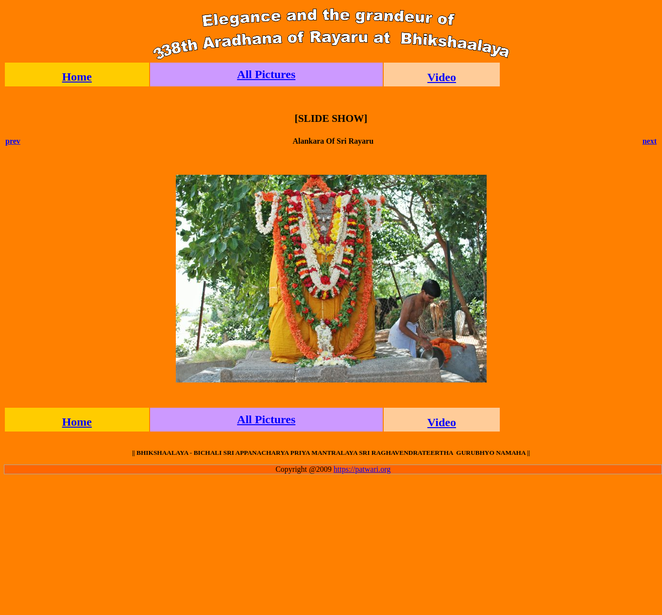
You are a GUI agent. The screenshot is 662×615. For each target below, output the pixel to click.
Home (77, 76)
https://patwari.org (362, 469)
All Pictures (266, 74)
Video (441, 77)
